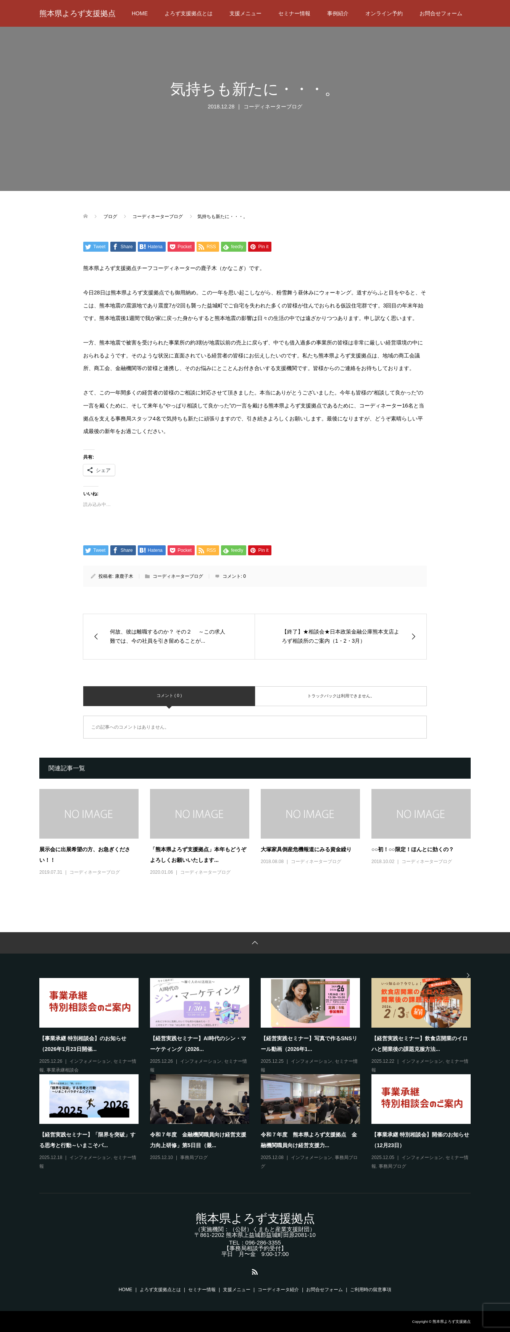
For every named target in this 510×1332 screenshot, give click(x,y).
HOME (140, 13)
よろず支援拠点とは (189, 13)
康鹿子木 (124, 576)
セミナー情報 (294, 13)
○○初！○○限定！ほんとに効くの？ (412, 849)
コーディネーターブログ (273, 106)
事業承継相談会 (63, 1070)
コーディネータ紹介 (278, 1289)
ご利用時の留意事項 (370, 1289)
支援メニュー (245, 13)
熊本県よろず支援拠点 (77, 13)
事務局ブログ (194, 1157)
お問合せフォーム (441, 13)
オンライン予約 (384, 13)
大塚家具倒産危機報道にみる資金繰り (306, 849)
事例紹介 (338, 13)
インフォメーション (90, 1061)
